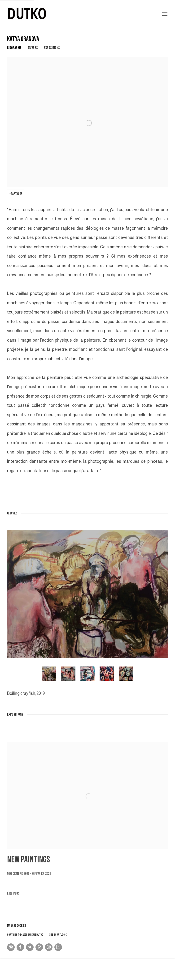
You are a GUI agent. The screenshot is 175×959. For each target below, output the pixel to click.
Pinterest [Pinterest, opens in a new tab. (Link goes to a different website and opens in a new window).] (39, 947)
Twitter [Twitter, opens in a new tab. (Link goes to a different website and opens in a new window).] (30, 947)
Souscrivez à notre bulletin (11, 947)
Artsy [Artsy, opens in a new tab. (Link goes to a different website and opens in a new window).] (58, 947)
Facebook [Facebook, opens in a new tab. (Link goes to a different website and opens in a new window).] (20, 947)
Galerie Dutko (64, 14)
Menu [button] (164, 14)
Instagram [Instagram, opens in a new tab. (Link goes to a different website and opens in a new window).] (48, 947)
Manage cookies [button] (16, 926)
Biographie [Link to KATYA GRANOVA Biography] (14, 48)
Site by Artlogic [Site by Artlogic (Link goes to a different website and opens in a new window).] (57, 935)
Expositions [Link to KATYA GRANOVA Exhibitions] (52, 48)
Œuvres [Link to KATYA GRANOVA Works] (32, 48)
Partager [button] (16, 194)
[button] (49, 673)
